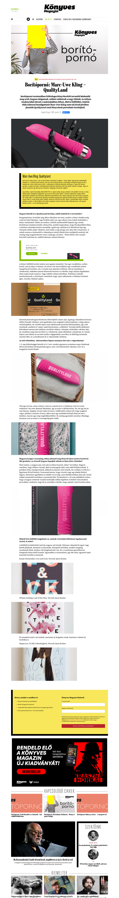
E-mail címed (66, 702)
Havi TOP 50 (49, 19)
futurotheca (58, 19)
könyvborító (51, 79)
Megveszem (32, 253)
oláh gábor (56, 79)
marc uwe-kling (72, 79)
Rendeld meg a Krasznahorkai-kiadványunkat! (77, 19)
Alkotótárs (40, 19)
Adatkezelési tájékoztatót (75, 720)
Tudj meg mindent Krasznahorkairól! (87, 15)
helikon (67, 79)
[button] (12, 19)
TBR (33, 19)
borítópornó (45, 79)
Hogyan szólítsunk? (67, 708)
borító (40, 79)
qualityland (62, 79)
